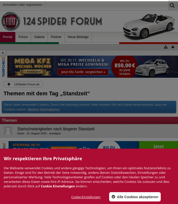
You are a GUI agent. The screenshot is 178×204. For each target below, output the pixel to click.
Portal (7, 37)
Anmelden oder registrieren (22, 5)
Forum (23, 37)
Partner (56, 37)
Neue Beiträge (78, 37)
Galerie (39, 37)
